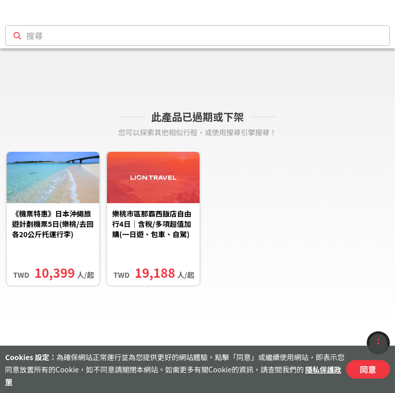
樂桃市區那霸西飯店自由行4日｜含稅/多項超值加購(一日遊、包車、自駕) (151, 223)
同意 (368, 369)
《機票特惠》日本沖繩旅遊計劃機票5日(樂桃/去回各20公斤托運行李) (53, 223)
